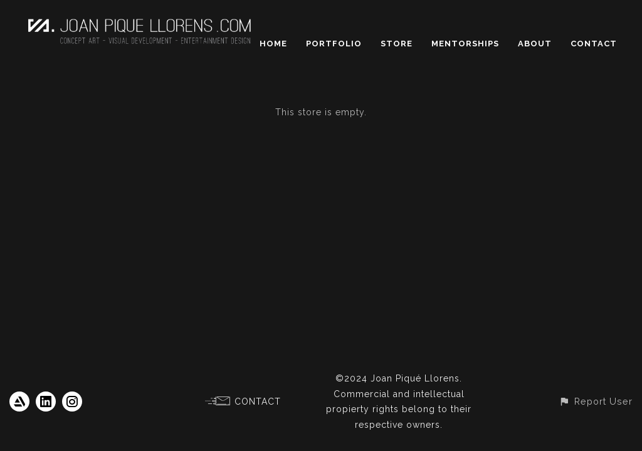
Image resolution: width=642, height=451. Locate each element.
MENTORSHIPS (465, 43)
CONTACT (594, 43)
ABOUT (535, 43)
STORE (397, 43)
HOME (273, 43)
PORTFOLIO (334, 43)
